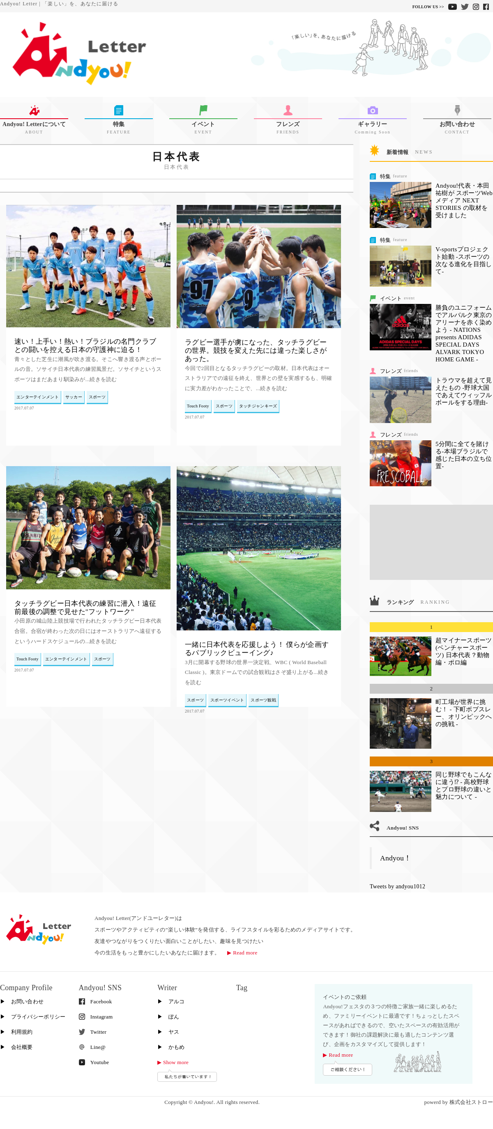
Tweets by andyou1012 (397, 886)
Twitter (93, 1032)
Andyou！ (395, 858)
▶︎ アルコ (170, 1001)
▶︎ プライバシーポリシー (32, 1017)
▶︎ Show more (173, 1062)
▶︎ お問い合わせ (22, 1001)
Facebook (95, 1001)
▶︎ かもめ (170, 1047)
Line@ (92, 1047)
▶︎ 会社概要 (16, 1047)
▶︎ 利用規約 (16, 1032)
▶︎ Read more (242, 953)
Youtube (94, 1062)
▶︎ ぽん (168, 1017)
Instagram (96, 1017)
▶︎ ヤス (168, 1032)
